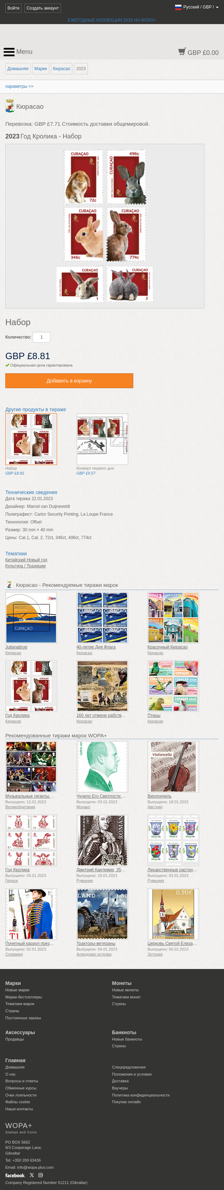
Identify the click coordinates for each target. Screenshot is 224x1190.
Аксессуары (20, 1032)
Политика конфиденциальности (140, 1095)
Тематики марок (19, 1004)
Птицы (153, 715)
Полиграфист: (19, 514)
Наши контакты (19, 1109)
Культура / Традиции (25, 565)
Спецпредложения (129, 1067)
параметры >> (19, 86)
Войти (13, 8)
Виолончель (159, 796)
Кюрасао (62, 68)
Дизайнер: (15, 506)
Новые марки (17, 990)
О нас (10, 1074)
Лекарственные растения (172, 869)
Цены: (11, 537)
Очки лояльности (21, 1095)
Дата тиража (17, 498)
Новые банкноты (127, 1039)
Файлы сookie (17, 1102)
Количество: (18, 337)
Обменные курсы (20, 1088)
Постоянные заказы (23, 1018)
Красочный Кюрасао (167, 647)
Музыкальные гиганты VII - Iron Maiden (43, 796)
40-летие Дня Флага (96, 647)
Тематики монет (126, 997)
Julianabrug (16, 647)
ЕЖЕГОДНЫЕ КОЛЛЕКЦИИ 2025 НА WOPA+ (112, 20)
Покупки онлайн (126, 1102)
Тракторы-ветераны (96, 943)
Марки (40, 68)
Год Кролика (17, 715)
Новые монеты (125, 990)
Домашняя (17, 68)
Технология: (17, 522)
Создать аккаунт (43, 8)
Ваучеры (120, 1088)
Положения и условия (132, 1074)
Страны (12, 1011)
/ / (196, 7)
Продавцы (14, 1039)
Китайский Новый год (26, 559)
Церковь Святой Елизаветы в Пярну (183, 943)
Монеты (121, 983)
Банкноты (124, 1032)
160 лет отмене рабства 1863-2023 (111, 715)
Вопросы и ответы (21, 1081)
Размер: (13, 529)
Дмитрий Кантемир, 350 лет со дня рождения (121, 869)
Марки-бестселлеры (23, 997)
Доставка (120, 1081)
